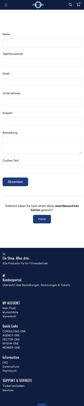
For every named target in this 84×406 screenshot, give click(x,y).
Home (42, 219)
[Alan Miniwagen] (78, 4)
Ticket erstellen (13, 386)
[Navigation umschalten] (6, 4)
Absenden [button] (15, 182)
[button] (70, 4)
